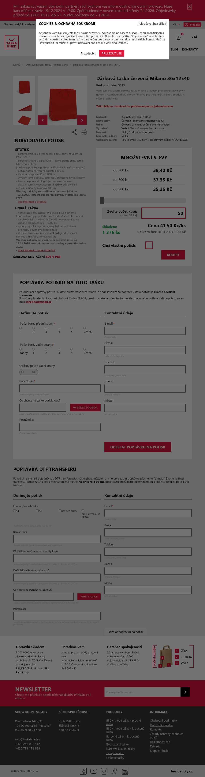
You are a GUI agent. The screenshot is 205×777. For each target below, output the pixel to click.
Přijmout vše (112, 53)
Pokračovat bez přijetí (152, 23)
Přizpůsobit (88, 53)
